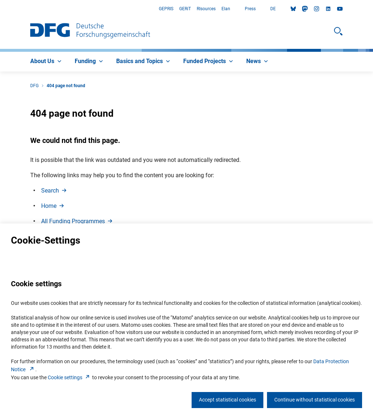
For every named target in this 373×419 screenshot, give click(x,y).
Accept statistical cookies (227, 400)
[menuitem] (46, 61)
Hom (53, 205)
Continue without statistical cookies (314, 400)
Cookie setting (69, 377)
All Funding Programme (77, 221)
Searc (54, 190)
